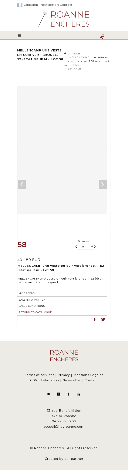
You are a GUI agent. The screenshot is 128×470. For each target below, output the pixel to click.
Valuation (30, 4)
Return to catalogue (35, 312)
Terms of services (39, 375)
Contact (66, 4)
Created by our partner (64, 459)
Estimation (50, 380)
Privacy (64, 375)
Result (75, 53)
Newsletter (49, 4)
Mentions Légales (88, 375)
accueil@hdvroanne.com (64, 427)
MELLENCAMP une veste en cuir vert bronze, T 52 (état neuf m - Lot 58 (86, 61)
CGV (33, 380)
